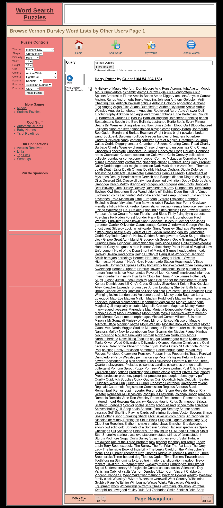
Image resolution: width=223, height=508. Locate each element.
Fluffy (172, 213)
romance (204, 394)
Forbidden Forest (122, 217)
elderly (152, 191)
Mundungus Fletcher (160, 328)
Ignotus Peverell (146, 272)
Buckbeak (111, 136)
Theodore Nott (133, 453)
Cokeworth (158, 155)
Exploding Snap (106, 202)
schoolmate (185, 405)
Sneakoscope (193, 423)
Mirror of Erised (162, 320)
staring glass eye (129, 434)
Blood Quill (182, 125)
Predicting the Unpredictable (149, 372)
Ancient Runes (105, 99)
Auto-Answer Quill (191, 110)
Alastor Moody (199, 88)
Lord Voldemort (142, 294)
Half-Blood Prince (167, 243)
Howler (155, 269)
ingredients (111, 276)
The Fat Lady (181, 445)
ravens (202, 383)
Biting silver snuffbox (138, 125)
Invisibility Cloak (143, 276)
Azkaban (122, 114)
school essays (166, 405)
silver (151, 416)
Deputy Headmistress (125, 177)
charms (138, 147)
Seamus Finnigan (153, 409)
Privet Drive (190, 372)
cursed (162, 162)
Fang (137, 202)
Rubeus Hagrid (157, 401)
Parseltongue (166, 350)
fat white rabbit (152, 202)
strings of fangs (178, 434)
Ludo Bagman (185, 294)
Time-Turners (174, 456)
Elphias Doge (172, 191)
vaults (126, 471)
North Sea (162, 335)
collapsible (196, 155)
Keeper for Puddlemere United (185, 280)
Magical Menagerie (190, 302)
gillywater (145, 228)
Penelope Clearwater (122, 353)
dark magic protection (137, 166)
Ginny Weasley (164, 228)
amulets (181, 96)
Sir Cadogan (195, 416)
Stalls (204, 431)
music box (194, 328)
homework (154, 265)
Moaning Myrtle (128, 324)
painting (108, 350)
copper (148, 158)
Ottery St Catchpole (183, 346)
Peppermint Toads (185, 353)
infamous (203, 272)
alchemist (129, 92)
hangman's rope (127, 247)
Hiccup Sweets (184, 258)
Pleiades (131, 364)
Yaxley (132, 490)
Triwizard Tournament (121, 464)
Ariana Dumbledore (144, 107)
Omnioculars (192, 342)
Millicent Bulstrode (188, 317)
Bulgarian (126, 136)
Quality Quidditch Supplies (114, 379)
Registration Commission (143, 387)
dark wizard (178, 166)
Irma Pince (171, 276)
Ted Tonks (187, 442)
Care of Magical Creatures (174, 140)
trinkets (100, 464)
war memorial (151, 475)
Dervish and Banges (156, 177)
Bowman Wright (151, 132)
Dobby (186, 180)
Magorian (177, 306)
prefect (176, 372)
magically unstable (127, 306)
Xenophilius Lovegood (111, 490)
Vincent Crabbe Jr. (187, 471)
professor (111, 375)
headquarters (187, 250)
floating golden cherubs (162, 210)
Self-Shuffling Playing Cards (128, 412)
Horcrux (143, 269)
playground (116, 364)
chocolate (119, 151)
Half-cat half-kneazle (196, 243)
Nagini (207, 328)
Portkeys (164, 368)
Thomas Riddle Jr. (158, 453)
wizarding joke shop (176, 486)
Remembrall (103, 390)
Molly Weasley (150, 324)
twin (141, 464)
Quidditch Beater (197, 379)
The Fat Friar (161, 445)
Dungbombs (184, 188)
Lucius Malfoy (164, 294)
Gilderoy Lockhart (124, 228)
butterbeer (193, 136)
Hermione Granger (158, 258)
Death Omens (132, 169)
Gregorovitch (149, 239)
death (99, 169)
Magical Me (166, 302)
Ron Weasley (139, 398)
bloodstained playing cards (151, 129)
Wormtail (198, 486)
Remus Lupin (123, 390)
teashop (174, 442)
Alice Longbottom (179, 92)
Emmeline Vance (195, 191)
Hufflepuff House (173, 269)
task (152, 442)
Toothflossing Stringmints (113, 460)
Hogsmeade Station (159, 261)
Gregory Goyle (170, 239)
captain (135, 140)
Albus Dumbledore (108, 92)
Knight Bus (188, 283)
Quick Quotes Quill (147, 379)
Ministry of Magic (138, 320)
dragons (171, 184)
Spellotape (124, 431)
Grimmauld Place (194, 239)
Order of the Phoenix (124, 346)
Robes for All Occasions (124, 394)
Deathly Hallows (155, 169)
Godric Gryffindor (107, 236)
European (150, 199)
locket (113, 294)
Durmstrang (202, 188)
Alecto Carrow (147, 92)
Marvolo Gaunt (105, 313)
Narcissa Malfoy (106, 331)
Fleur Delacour (133, 210)
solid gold (118, 427)
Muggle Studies (133, 328)
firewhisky (204, 206)
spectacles (190, 427)
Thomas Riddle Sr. (185, 453)
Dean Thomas (198, 166)
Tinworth (191, 456)
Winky (162, 482)
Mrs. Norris (113, 328)
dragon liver (156, 184)
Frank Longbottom (179, 217)
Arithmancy (167, 107)
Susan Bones (159, 438)
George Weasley (198, 224)
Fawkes (169, 202)
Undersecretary (116, 468)
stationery (149, 434)
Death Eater (112, 169)
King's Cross (139, 283)
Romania (101, 398)
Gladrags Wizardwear (191, 228)
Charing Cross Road (184, 143)
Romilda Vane (119, 398)
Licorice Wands (116, 291)
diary (206, 177)
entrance (203, 195)
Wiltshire (122, 482)
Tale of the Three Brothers (129, 442)
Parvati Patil (193, 350)
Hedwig (100, 254)
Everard (163, 199)
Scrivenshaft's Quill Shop (113, 409)
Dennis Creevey (173, 173)
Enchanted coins (107, 195)
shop (119, 416)
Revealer (181, 390)
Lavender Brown (129, 287)
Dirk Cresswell (126, 180)
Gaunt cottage (146, 224)
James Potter (189, 276)
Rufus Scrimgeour (182, 401)
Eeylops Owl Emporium (112, 191)
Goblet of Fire (142, 232)
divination (174, 180)
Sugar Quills (129, 438)
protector (154, 375)
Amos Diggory (164, 96)
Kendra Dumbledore (109, 283)
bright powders (183, 132)
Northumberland (106, 339)
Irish (159, 276)
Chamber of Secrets (153, 143)
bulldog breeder (144, 136)
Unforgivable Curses (143, 468)
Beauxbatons (104, 121)
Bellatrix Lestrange (152, 121)
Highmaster (103, 261)
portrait (176, 368)
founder (141, 217)
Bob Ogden (103, 132)
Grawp (108, 239)
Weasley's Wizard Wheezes (133, 479)
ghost (99, 228)
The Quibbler (113, 453)
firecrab (165, 206)
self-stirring (158, 412)
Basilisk (136, 118)
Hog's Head (135, 261)
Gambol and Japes (191, 221)
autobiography (105, 114)
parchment (147, 350)
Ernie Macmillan (122, 199)
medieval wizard (183, 313)
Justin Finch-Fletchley (131, 280)
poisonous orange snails (184, 364)
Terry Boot (111, 445)
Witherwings (128, 486)
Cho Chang (198, 147)
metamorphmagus (137, 317)
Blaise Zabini (163, 125)
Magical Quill (104, 306)
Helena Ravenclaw (120, 254)
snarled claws (158, 423)
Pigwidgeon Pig (116, 361)
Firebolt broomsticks (144, 206)
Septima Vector (178, 412)
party (180, 350)
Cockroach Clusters (118, 155)
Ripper (193, 390)
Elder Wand (138, 191)
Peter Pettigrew (170, 357)
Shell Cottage (104, 416)
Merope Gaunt (112, 317)
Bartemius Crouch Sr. (114, 118)
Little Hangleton (192, 291)
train (147, 460)
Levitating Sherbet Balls (176, 287)
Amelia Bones (143, 96)
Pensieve (145, 353)
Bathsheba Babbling (183, 118)
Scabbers (115, 405)
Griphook (124, 243)
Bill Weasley (114, 125)
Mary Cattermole (129, 313)
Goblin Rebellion (164, 232)
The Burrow (142, 445)
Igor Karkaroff (169, 272)
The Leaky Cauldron (163, 449)
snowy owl (102, 427)
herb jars (110, 258)
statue (162, 434)
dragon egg (138, 184)
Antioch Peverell (128, 103)
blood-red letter (120, 129)
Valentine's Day (192, 468)
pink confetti (137, 361)
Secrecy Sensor (178, 409)
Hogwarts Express (122, 265)
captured (148, 140)
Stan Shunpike (105, 434)
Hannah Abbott (151, 247)
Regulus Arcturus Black (180, 387)
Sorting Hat (166, 427)
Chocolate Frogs (170, 151)
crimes (99, 162)
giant (107, 228)
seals (136, 409)
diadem (177, 177)
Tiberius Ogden (152, 456)
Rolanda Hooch (186, 394)
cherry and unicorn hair (172, 147)
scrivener (201, 405)
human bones (196, 269)
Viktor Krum (164, 471)
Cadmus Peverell (107, 140)
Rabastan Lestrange (165, 383)
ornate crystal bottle (154, 346)
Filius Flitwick (118, 206)
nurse (184, 339)
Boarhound (200, 129)
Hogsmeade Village (189, 261)
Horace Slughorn (124, 269)
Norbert (148, 335)
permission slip (147, 357)
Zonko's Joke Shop (190, 490)
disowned (159, 180)
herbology (125, 258)
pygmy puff (196, 375)
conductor (115, 158)
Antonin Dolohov (164, 103)
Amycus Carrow (199, 96)
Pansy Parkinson (126, 350)
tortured (137, 460)
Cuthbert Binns (179, 162)
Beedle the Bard (126, 121)
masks (165, 313)
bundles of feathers (171, 136)
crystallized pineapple (141, 162)
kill (127, 283)
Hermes (138, 258)
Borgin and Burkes (125, 132)
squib (164, 431)
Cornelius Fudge (195, 158)
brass (168, 132)
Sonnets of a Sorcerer (141, 427)
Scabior (128, 405)
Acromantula (179, 88)
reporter (139, 390)
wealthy (192, 475)
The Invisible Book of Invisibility (125, 449)
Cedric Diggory (116, 143)
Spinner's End (143, 431)
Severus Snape (201, 412)
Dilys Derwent (105, 180)
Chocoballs (103, 151)
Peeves (100, 353)
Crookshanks (114, 162)
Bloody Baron (181, 129)
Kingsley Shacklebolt (164, 283)
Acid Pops (162, 88)
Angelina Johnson (157, 99)
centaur (132, 143)
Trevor (200, 460)
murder (181, 328)
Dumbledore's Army (160, 188)
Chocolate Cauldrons (142, 151)
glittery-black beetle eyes (113, 232)
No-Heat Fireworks (128, 335)
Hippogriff (119, 261)
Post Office (190, 368)
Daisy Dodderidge (108, 166)
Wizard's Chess (149, 486)
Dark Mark (161, 166)
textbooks (126, 445)
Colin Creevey (177, 155)
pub (165, 375)
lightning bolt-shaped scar (146, 291)
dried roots (186, 184)
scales (139, 405)
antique (146, 103)
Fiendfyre (101, 206)
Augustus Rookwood (154, 110)
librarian (200, 287)
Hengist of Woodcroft (174, 254)
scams (150, 405)
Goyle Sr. (186, 236)
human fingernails (108, 272)
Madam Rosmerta (188, 298)
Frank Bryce (157, 217)
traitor (155, 460)
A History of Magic (108, 88)
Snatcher (175, 423)
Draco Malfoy (119, 184)
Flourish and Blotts (153, 213)
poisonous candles (152, 364)
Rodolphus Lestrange (158, 394)
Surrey (143, 438)
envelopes (102, 199)
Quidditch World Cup (110, 383)
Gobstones (196, 232)
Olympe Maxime (170, 342)
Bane (177, 114)
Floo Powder (189, 210)
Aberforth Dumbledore (138, 88)
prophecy (125, 375)
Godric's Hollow (132, 236)
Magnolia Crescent (155, 306)
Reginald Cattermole (110, 387)
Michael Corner (163, 317)
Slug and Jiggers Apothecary (179, 420)
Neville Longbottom (133, 331)
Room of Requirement (166, 398)
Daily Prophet (201, 162)
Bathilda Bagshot (155, 118)
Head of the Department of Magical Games (145, 250)
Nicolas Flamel (184, 331)
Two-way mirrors (157, 464)
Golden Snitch (154, 236)
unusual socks (169, 468)
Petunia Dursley (193, 357)
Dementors (153, 173)
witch (115, 486)
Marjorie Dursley (195, 309)
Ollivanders (149, 342)
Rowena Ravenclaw (131, 401)
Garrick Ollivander (122, 224)
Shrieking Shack (135, 416)
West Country (178, 479)
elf (160, 191)
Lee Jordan (150, 287)
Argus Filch (121, 107)
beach (203, 118)
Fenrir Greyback (194, 202)
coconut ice (141, 155)
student (195, 434)
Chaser (149, 147)
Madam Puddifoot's (160, 298)
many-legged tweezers (111, 309)
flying (180, 213)
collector (101, 158)
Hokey (141, 265)
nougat (155, 339)
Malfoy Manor (195, 306)
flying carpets (195, 213)
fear (179, 202)
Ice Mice (128, 272)
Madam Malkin (134, 298)
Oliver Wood (113, 342)
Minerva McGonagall (110, 320)
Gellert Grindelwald (171, 224)
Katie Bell (155, 280)
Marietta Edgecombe (167, 309)
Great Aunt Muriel (126, 239)
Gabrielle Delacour (163, 221)
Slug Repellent (113, 423)
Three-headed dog (126, 456)
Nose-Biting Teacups (134, 339)
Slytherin (131, 423)
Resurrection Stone (160, 390)
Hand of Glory (105, 247)
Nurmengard (170, 339)
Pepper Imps (161, 353)
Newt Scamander (160, 331)
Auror (174, 110)
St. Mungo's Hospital (184, 431)
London (124, 294)
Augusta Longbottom (123, 110)
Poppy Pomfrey (145, 368)
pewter (100, 361)
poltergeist (102, 368)
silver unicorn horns (171, 416)
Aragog (107, 107)
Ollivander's (131, 342)
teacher (161, 442)
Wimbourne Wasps (144, 482)
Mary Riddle (151, 313)
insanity (125, 276)
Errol (138, 199)
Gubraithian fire (143, 243)
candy (125, 140)
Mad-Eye (116, 298)
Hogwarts (102, 265)
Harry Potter (105, 79)
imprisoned (188, 272)
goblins (182, 232)
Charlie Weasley (120, 147)
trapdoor (188, 460)
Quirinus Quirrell (138, 383)
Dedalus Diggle (179, 169)
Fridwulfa (115, 221)
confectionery (133, 158)
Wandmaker (132, 475)
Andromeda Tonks (130, 99)
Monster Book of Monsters (181, 324)
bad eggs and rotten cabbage (151, 114)
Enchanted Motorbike (135, 195)
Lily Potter (173, 291)
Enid (192, 195)
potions (122, 372)
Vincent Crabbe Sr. (108, 475)
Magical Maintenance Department (133, 302)
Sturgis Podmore (107, 438)
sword (174, 438)
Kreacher (109, 287)
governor (172, 236)
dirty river (144, 180)
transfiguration (171, 460)
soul (178, 427)
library (99, 291)
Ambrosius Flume (119, 96)
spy (156, 431)
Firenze (176, 206)
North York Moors (183, 335)
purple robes (177, 375)
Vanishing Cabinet (108, 471)
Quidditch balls (173, 379)
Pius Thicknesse (159, 361)
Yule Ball (144, 490)
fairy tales (126, 202)
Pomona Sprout (122, 368)
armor (180, 107)
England (183, 195)
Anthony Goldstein (184, 99)
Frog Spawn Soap (135, 221)
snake (142, 423)
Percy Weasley (124, 357)
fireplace (189, 206)
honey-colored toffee (178, 265)
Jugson (109, 280)
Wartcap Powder (174, 475)
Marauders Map (139, 309)
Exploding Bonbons (184, 199)
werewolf (160, 479)
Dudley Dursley (134, 188)
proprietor (140, 375)
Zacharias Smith (164, 490)
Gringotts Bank (105, 243)
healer (202, 250)
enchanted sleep (164, 195)
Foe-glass (102, 217)
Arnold (190, 107)
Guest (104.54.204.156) (142, 79)
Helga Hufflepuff (146, 254)
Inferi (98, 276)
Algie (162, 92)
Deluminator (135, 173)
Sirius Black (148, 420)
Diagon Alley (193, 177)
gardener (101, 224)
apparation (185, 103)
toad (201, 456)
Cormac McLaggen (168, 158)
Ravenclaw (189, 383)
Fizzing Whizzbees (108, 210)
